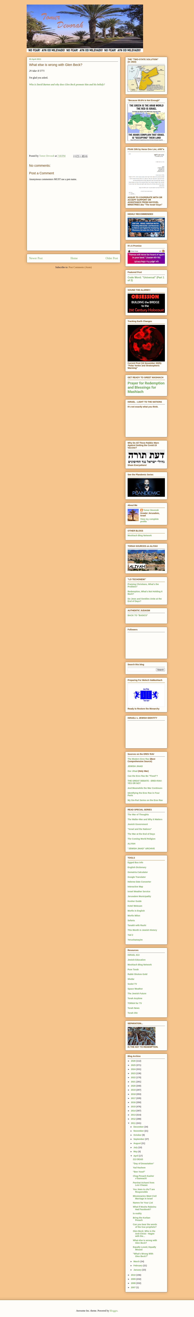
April (136, 1156)
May (135, 1151)
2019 (133, 1090)
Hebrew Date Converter (139, 882)
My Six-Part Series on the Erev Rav (145, 800)
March (136, 1261)
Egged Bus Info (135, 862)
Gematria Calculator (138, 872)
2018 (133, 1094)
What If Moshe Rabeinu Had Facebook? (144, 1208)
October (137, 1135)
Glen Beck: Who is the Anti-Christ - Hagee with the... (144, 1233)
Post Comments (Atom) (80, 267)
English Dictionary (137, 867)
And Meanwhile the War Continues (145, 788)
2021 (133, 1081)
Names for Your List (143, 1202)
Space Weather (135, 989)
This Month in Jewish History (142, 930)
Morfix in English (136, 911)
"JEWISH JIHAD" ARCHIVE (141, 848)
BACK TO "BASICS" (138, 615)
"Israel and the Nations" (140, 829)
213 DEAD (138, 1159)
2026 (133, 1061)
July (135, 1147)
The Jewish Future (137, 993)
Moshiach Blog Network (140, 535)
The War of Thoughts (138, 814)
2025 (133, 1065)
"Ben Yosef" (139, 1171)
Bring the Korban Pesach (141, 1219)
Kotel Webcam (135, 906)
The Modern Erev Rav (138, 759)
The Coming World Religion (141, 839)
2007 (133, 1287)
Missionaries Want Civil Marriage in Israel (145, 1197)
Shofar (131, 979)
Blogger (113, 1310)
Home (74, 258)
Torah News (133, 1008)
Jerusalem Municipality (139, 896)
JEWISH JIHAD (135, 766)
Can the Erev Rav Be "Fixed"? (143, 776)
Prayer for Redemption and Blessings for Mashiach (146, 387)
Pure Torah (133, 969)
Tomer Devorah (151, 510)
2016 (133, 1102)
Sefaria (131, 920)
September (139, 1139)
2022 (133, 1077)
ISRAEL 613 (133, 955)
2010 (133, 1275)
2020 (133, 1086)
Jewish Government (138, 824)
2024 (133, 1069)
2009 (133, 1279)
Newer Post (36, 258)
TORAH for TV (135, 1003)
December (138, 1127)
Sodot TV (132, 984)
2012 (133, 1119)
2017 (133, 1098)
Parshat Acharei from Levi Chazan (143, 1183)
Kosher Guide (135, 901)
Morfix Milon (134, 915)
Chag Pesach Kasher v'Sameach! (143, 1177)
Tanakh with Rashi (137, 925)
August (137, 1143)
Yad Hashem (139, 1167)
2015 (133, 1106)
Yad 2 (130, 935)
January (137, 1270)
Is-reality (137, 1213)
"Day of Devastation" (143, 1163)
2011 (133, 1123)
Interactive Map (135, 886)
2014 (133, 1110)
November (138, 1131)
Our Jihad (132, 771)
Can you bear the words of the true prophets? (145, 1225)
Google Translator (137, 877)
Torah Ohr (133, 1013)
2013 (133, 1115)
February (138, 1265)
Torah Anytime (135, 998)
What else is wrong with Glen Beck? (145, 1241)
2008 (133, 1283)
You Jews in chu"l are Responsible (144, 1190)
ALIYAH (131, 843)
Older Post (111, 258)
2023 (133, 1073)
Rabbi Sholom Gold (137, 974)
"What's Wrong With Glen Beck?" (143, 1254)
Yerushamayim (135, 940)
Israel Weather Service (139, 891)
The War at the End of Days (141, 834)
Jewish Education (137, 960)
